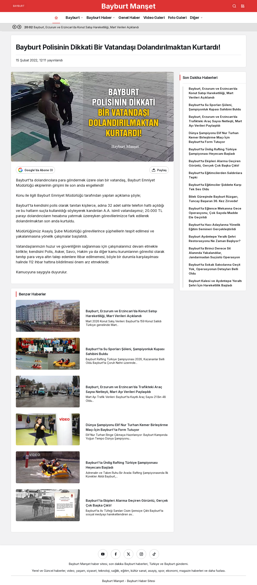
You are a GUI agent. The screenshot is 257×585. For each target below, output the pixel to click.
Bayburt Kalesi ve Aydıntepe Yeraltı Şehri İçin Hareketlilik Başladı (215, 283)
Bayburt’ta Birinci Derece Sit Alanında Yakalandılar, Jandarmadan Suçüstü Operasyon (214, 252)
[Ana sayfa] (56, 17)
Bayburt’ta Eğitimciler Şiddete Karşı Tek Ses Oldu (215, 187)
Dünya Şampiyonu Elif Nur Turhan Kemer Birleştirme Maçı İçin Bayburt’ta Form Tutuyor (214, 137)
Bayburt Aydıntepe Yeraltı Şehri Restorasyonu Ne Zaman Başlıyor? (215, 239)
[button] (243, 6)
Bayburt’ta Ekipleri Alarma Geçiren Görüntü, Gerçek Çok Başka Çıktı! (215, 163)
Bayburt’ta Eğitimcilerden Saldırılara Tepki (215, 175)
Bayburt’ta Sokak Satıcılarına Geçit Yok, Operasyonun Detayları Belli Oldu (214, 269)
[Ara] (234, 6)
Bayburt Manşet (128, 6)
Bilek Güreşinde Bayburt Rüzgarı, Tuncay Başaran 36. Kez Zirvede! (213, 199)
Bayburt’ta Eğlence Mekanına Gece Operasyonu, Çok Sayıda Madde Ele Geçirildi (215, 213)
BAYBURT (18, 5)
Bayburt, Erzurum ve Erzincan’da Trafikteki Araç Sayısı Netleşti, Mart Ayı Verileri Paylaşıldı (215, 121)
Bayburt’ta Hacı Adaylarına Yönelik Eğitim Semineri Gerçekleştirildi (214, 227)
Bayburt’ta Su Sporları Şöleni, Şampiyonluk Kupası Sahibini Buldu (215, 107)
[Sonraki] (19, 27)
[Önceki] (14, 27)
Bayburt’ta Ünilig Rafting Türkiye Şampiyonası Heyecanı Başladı (213, 151)
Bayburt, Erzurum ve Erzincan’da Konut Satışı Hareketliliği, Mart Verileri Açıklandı (213, 93)
